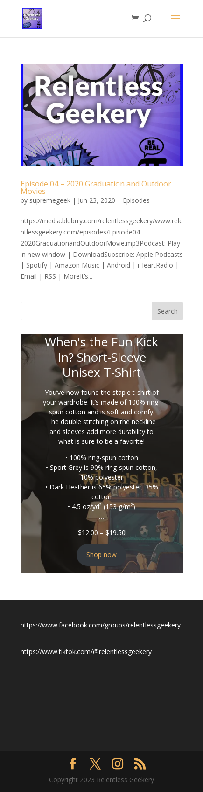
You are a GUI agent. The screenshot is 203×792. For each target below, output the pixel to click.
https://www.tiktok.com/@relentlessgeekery (86, 651)
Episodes (136, 200)
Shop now (101, 554)
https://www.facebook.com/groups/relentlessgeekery (101, 624)
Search (167, 311)
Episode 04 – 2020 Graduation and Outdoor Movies (96, 187)
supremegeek (49, 200)
